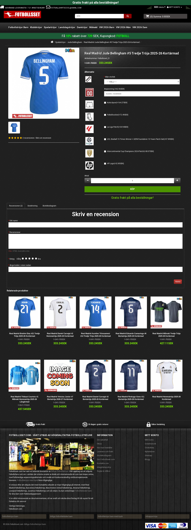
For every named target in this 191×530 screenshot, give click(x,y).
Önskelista (149, 448)
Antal (87, 176)
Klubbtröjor (36, 27)
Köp (132, 189)
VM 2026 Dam (139, 27)
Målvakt (93, 27)
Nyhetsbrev (150, 451)
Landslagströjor (67, 27)
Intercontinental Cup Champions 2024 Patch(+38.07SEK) (130, 151)
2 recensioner (28, 138)
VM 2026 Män (123, 27)
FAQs (99, 444)
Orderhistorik (150, 444)
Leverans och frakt (105, 451)
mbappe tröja (151, 516)
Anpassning (109, 89)
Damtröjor (82, 27)
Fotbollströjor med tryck (27, 480)
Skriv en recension (43, 138)
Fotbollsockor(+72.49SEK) (117, 115)
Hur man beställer (104, 448)
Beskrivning (32, 206)
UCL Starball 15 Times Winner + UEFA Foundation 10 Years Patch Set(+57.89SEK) (140, 139)
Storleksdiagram (49, 206)
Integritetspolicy (104, 467)
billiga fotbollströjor (59, 471)
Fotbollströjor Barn (18, 27)
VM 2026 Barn (106, 27)
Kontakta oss (103, 463)
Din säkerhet (102, 440)
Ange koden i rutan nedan (20, 265)
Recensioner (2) (16, 206)
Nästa (177, 282)
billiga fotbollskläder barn (61, 516)
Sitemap (148, 455)
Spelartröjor (50, 27)
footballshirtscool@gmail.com (63, 8)
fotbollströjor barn (10, 516)
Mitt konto (149, 440)
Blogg (147, 459)
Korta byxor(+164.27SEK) (117, 103)
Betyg (12, 259)
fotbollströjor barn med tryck (110, 516)
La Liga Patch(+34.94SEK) (117, 127)
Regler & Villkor (103, 471)
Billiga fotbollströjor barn (35, 524)
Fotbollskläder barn (83, 491)
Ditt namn (14, 221)
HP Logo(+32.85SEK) (115, 163)
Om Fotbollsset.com (106, 459)
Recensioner (15, 232)
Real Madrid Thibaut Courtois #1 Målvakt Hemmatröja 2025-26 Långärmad (24, 399)
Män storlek (110, 77)
